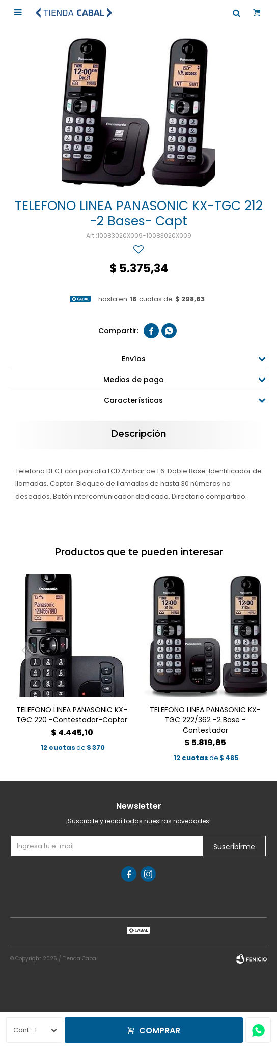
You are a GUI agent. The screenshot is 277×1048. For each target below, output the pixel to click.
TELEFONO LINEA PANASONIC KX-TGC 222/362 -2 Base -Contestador (205, 720)
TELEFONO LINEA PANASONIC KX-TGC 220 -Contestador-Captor (71, 715)
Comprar (159, 1030)
